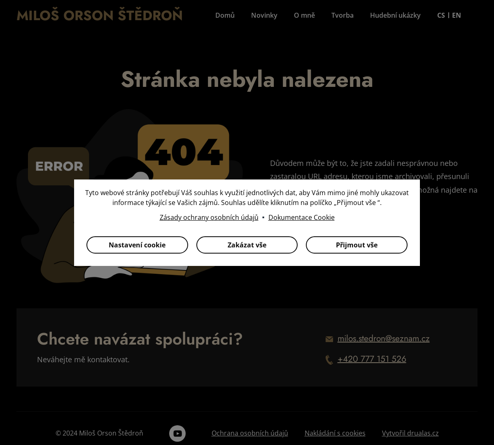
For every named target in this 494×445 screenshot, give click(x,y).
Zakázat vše (247, 244)
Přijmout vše (356, 244)
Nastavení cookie (137, 244)
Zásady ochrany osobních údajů (209, 217)
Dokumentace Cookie (301, 217)
